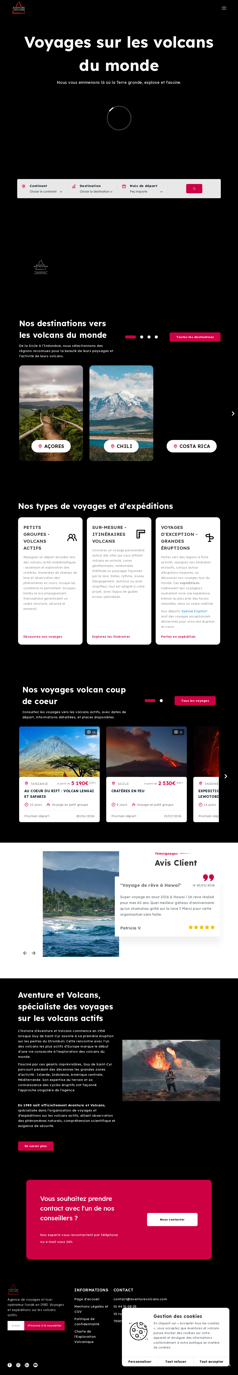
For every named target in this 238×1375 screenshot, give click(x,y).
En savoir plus (36, 1146)
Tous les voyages (195, 700)
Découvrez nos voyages (42, 637)
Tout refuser (175, 1362)
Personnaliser (140, 1362)
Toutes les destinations (195, 337)
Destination (90, 186)
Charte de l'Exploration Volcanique (85, 1336)
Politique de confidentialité (87, 1321)
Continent (38, 186)
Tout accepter (211, 1362)
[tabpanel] (51, 413)
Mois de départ (143, 186)
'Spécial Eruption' (194, 611)
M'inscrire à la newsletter (44, 1325)
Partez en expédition (178, 637)
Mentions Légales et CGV (91, 1309)
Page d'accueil (86, 1299)
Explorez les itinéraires (111, 637)
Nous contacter (172, 1219)
